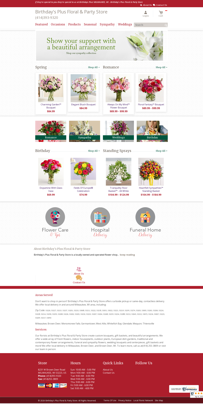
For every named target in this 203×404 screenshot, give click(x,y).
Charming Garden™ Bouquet (51, 106)
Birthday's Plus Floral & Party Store (71, 12)
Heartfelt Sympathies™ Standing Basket (151, 190)
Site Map (159, 401)
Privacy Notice (124, 401)
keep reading (127, 255)
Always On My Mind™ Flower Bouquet (118, 106)
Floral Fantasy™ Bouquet (151, 104)
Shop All (94, 67)
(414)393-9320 (46, 17)
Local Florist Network (143, 401)
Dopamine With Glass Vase (50, 190)
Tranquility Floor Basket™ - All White (118, 190)
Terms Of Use (109, 401)
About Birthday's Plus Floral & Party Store (62, 249)
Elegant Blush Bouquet (83, 104)
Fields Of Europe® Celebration (83, 190)
